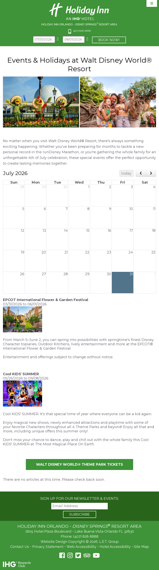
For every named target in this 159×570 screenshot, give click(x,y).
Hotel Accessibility (115, 547)
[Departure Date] (74, 39)
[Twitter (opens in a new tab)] (78, 555)
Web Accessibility (81, 547)
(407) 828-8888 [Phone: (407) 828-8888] (85, 536)
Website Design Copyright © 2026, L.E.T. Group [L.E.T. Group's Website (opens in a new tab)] (80, 541)
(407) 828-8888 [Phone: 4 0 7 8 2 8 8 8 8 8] (82, 30)
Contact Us (19, 547)
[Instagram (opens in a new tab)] (70, 555)
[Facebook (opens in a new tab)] (62, 555)
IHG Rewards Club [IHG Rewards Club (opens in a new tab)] (17, 564)
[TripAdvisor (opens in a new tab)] (86, 555)
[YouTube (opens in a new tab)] (96, 555)
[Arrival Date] (44, 39)
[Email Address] (79, 506)
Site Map (141, 547)
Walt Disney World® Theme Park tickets (79, 464)
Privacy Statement (47, 547)
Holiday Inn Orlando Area (79, 14)
